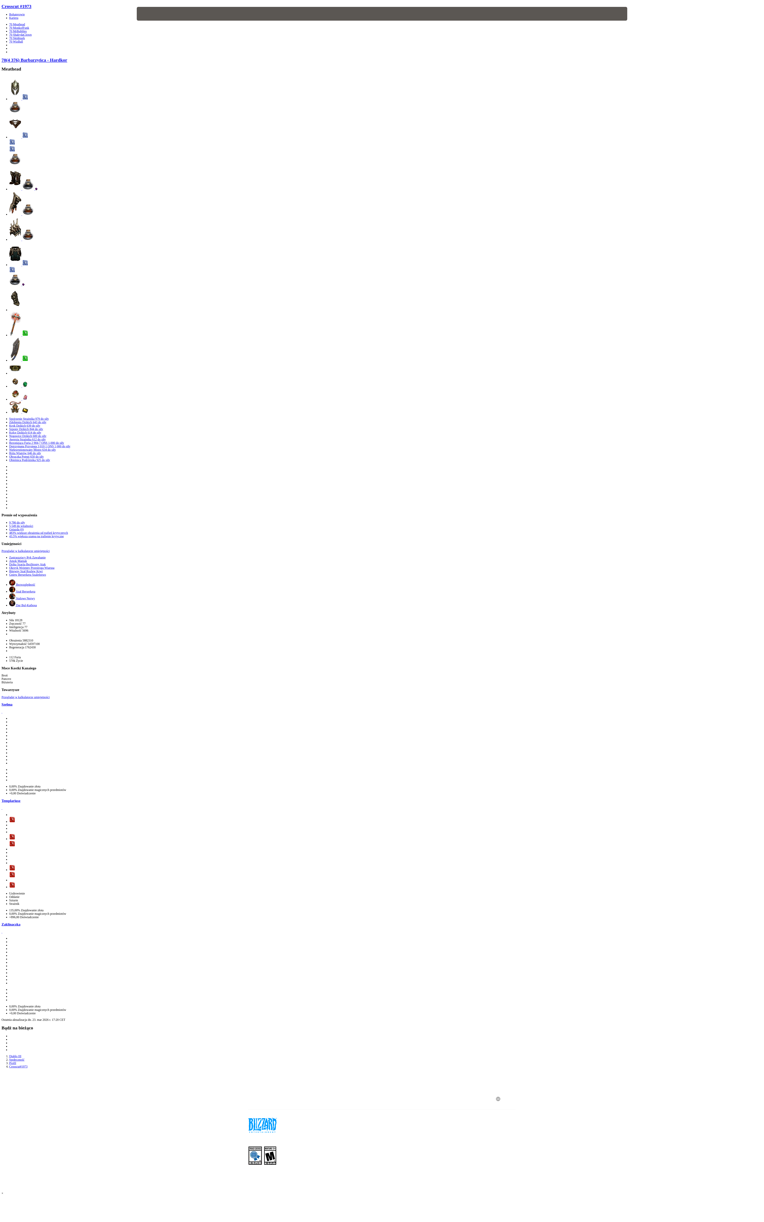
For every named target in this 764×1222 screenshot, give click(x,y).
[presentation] (151, 14)
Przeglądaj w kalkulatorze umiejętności (26, 551)
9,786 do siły (17, 522)
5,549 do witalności (21, 526)
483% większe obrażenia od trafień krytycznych (38, 532)
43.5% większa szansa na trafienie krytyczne (36, 536)
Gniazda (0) (16, 529)
